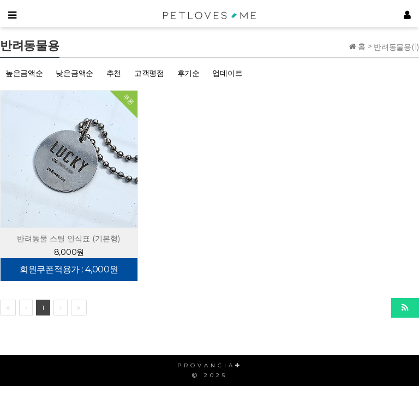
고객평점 (149, 73)
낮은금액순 (74, 73)
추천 (113, 73)
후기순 (188, 73)
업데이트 (227, 73)
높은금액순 (24, 73)
